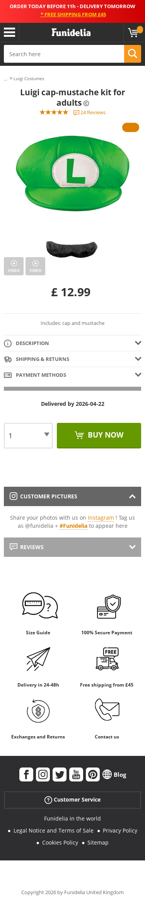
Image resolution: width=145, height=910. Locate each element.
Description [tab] (26, 344)
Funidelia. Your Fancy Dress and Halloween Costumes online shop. (71, 32)
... (5, 79)
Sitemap (98, 842)
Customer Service (72, 800)
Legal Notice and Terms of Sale (54, 830)
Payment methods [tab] (35, 375)
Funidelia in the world (72, 818)
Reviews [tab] (27, 547)
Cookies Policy (60, 842)
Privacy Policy (120, 830)
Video (14, 270)
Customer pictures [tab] (43, 496)
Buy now (104, 435)
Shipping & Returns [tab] (36, 359)
